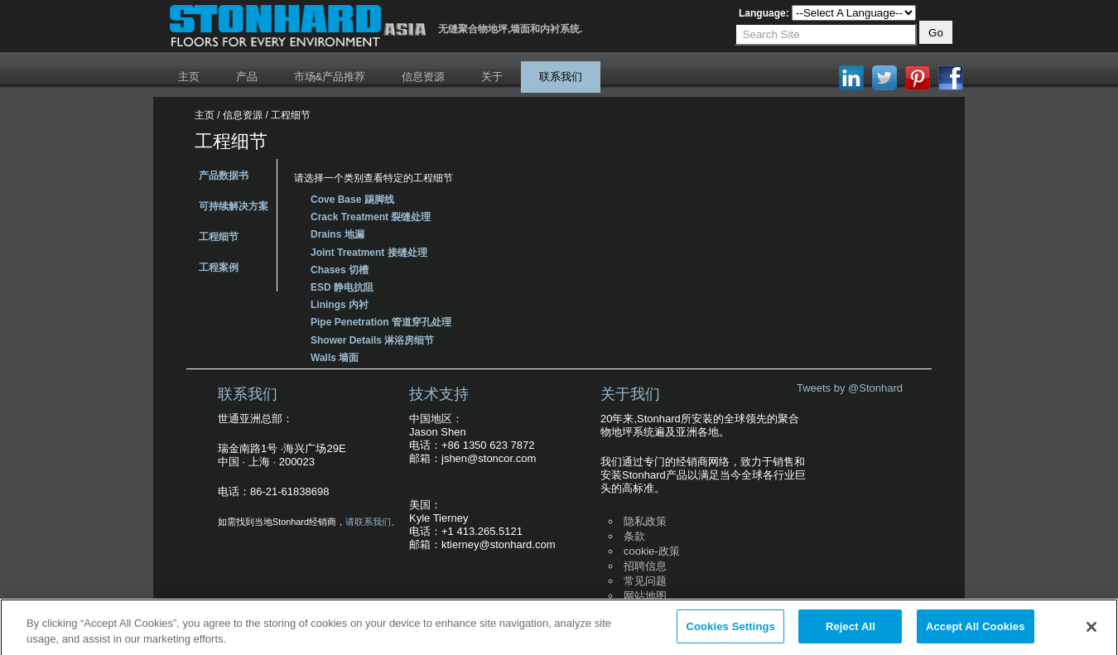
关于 (492, 76)
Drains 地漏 (337, 234)
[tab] (592, 198)
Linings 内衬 (340, 305)
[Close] (1091, 632)
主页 (189, 76)
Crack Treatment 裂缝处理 (371, 217)
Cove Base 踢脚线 (352, 199)
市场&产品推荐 (330, 76)
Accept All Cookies (975, 632)
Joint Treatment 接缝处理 (369, 252)
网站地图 (645, 596)
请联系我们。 (372, 522)
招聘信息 (645, 566)
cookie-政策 (652, 551)
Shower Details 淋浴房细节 (372, 340)
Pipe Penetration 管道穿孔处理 (381, 322)
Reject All (850, 632)
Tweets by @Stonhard (850, 388)
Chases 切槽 (340, 270)
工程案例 (219, 267)
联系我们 (560, 76)
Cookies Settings (730, 632)
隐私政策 (645, 521)
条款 (634, 536)
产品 (247, 76)
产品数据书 (223, 175)
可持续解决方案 (233, 206)
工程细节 (219, 237)
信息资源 (423, 76)
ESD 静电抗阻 (342, 287)
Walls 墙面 (335, 358)
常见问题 (645, 581)
